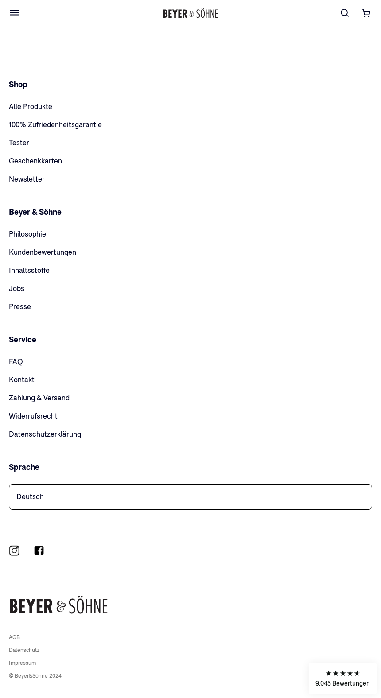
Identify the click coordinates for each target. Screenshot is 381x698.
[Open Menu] (14, 13)
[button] (343, 678)
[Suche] (344, 13)
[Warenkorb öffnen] (366, 13)
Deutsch (30, 496)
